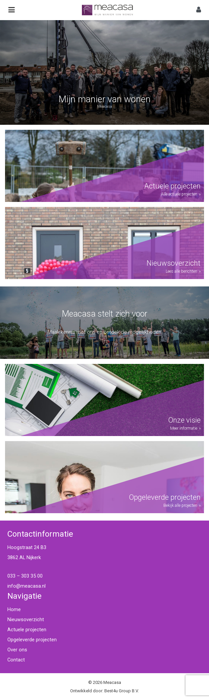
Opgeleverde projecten (32, 640)
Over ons (17, 650)
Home (14, 609)
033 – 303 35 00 (25, 576)
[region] (104, 72)
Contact (16, 660)
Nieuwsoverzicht (25, 619)
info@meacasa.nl (26, 586)
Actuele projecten (26, 630)
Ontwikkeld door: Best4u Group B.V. (104, 690)
